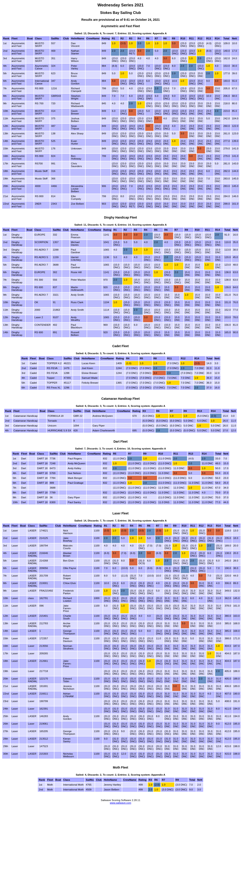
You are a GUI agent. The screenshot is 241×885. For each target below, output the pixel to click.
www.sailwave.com (120, 802)
